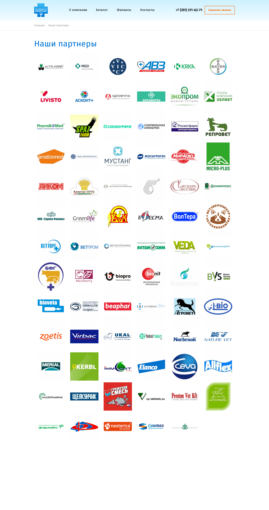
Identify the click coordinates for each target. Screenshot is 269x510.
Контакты (147, 10)
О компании (78, 10)
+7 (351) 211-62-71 (189, 10)
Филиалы (124, 10)
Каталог (102, 10)
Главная (39, 25)
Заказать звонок (219, 10)
